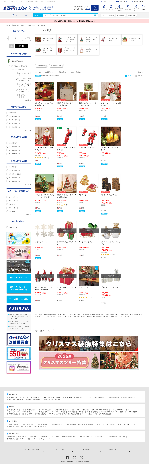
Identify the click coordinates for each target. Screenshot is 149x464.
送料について (22, 437)
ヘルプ (111, 9)
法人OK (41, 9)
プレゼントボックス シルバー (111, 287)
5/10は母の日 (121, 15)
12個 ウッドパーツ (41, 242)
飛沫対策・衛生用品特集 (71, 414)
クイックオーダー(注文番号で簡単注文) (19, 288)
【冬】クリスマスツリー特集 (120, 410)
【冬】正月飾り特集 (13, 412)
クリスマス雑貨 (41, 66)
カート (143, 9)
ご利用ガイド (11, 437)
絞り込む (22, 46)
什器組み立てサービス (93, 424)
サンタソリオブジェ (85, 242)
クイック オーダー (136, 8)
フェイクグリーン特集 (58, 412)
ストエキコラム (87, 414)
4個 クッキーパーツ (85, 195)
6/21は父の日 (132, 15)
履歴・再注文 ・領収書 (119, 9)
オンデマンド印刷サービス (111, 424)
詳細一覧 (140, 75)
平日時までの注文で (43, 7)
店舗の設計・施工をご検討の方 (16, 426)
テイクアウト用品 (12, 414)
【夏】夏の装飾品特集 (44, 410)
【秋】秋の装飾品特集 (61, 410)
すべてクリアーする (57, 66)
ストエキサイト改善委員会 (103, 414)
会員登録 (94, 9)
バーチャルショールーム (36, 426)
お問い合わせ (34, 437)
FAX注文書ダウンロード (117, 449)
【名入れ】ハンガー (42, 424)
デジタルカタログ (20, 277)
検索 (95, 15)
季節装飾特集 (26, 412)
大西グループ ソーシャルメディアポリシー (93, 437)
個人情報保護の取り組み (69, 437)
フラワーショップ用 (55, 414)
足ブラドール (83, 287)
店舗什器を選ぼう (92, 412)
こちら (88, 9)
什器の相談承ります (58, 424)
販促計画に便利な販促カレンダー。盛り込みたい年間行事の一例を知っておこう (18, 316)
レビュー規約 (54, 437)
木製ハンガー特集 (26, 414)
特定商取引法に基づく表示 (117, 437)
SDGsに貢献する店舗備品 (76, 412)
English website (46, 439)
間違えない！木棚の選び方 (128, 412)
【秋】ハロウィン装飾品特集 (80, 410)
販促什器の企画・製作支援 (75, 424)
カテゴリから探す (21, 15)
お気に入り (128, 9)
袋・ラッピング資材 (108, 15)
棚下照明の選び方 (40, 414)
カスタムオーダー (127, 424)
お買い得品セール (12, 410)
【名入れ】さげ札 (27, 424)
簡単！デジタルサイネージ (109, 412)
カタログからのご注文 (31, 449)
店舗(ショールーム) (32, 439)
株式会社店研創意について (15, 439)
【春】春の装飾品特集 (28, 410)
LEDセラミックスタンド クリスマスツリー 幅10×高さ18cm (44, 197)
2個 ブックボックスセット (110, 195)
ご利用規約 (44, 437)
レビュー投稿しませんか (41, 412)
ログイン (104, 9)
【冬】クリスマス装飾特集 (100, 410)
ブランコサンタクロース (87, 148)
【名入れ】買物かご (13, 424)
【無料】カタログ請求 (20, 299)
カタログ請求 (60, 449)
